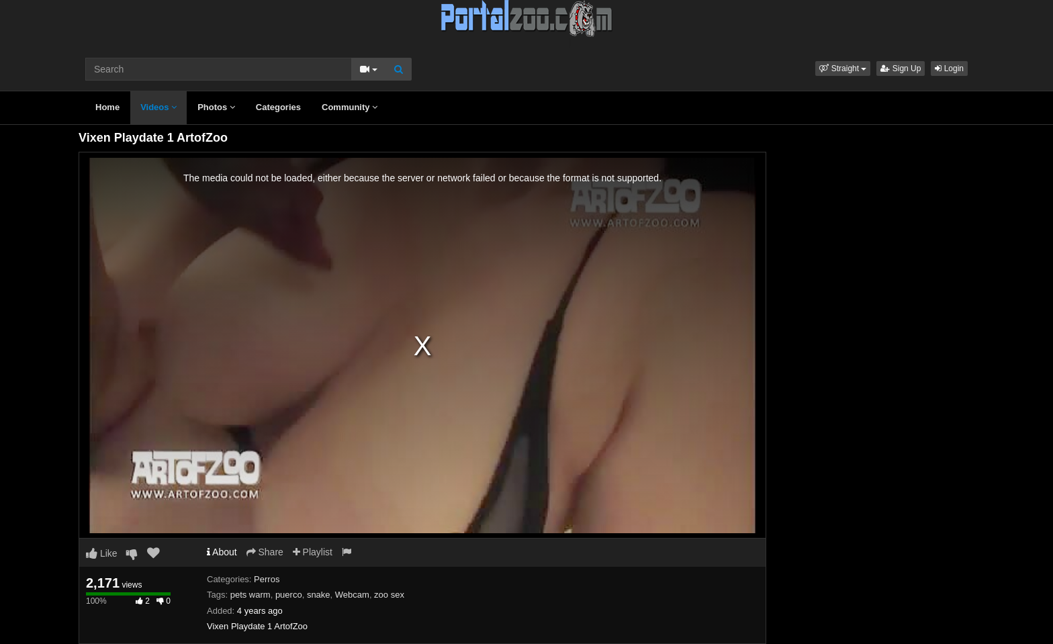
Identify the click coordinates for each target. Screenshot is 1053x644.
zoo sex (389, 595)
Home (107, 107)
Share (264, 552)
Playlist (312, 552)
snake (318, 595)
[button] (842, 68)
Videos (158, 107)
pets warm (250, 595)
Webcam (352, 595)
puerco (288, 595)
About (222, 552)
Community (349, 107)
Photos (216, 107)
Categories (278, 107)
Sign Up (900, 68)
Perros (266, 579)
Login (949, 68)
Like (102, 553)
